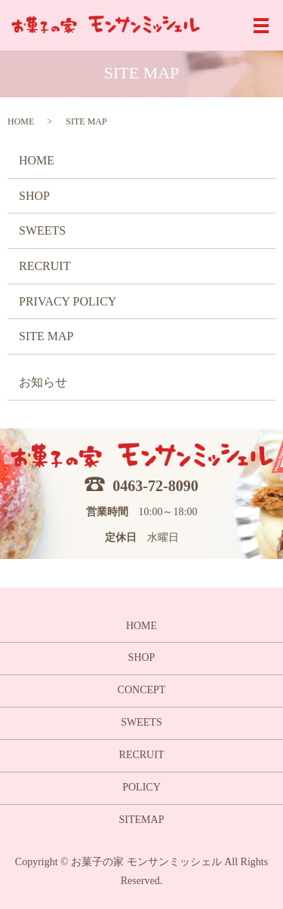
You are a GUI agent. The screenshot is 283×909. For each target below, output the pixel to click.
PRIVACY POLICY (67, 301)
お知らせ (43, 382)
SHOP (34, 195)
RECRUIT (44, 265)
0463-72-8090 (155, 486)
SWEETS (42, 230)
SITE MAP (46, 336)
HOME (21, 121)
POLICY (141, 787)
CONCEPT (142, 690)
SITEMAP (142, 819)
